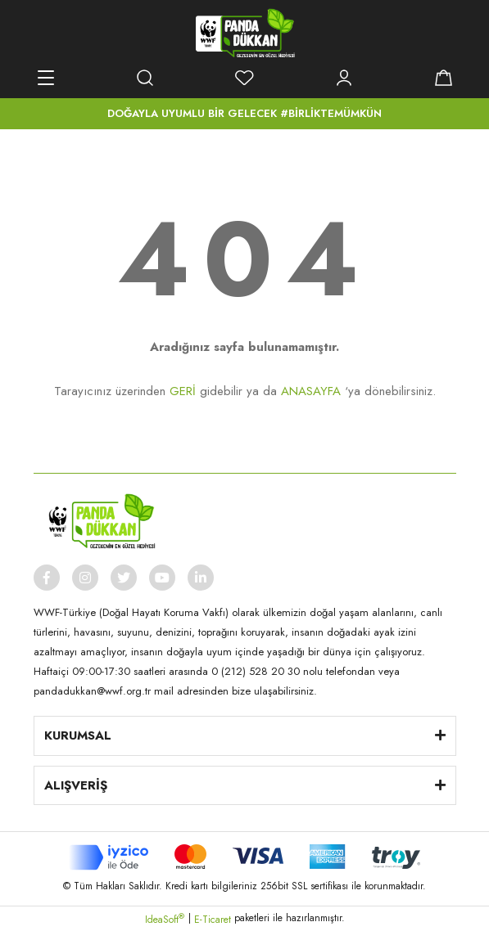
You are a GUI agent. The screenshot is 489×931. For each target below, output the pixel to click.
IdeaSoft (164, 919)
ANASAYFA (311, 391)
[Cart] (444, 77)
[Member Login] (344, 77)
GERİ (183, 391)
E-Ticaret (212, 919)
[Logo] (245, 32)
